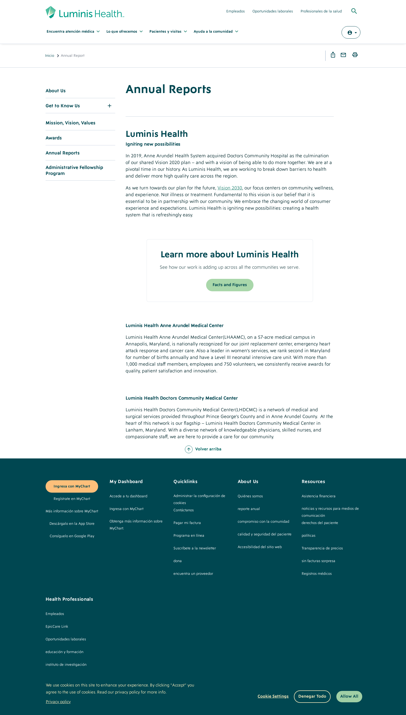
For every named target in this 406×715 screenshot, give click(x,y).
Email (344, 55)
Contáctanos (183, 510)
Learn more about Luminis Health (230, 255)
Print (356, 55)
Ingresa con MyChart (72, 486)
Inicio (49, 56)
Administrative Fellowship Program (74, 170)
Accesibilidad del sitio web (260, 547)
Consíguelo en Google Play (72, 536)
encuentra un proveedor (193, 574)
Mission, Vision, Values (71, 123)
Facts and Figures (230, 284)
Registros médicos (317, 574)
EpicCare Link (57, 627)
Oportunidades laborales (272, 11)
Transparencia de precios (322, 548)
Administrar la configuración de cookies (199, 499)
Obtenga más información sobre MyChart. (136, 524)
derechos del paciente (320, 523)
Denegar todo (312, 696)
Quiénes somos (250, 496)
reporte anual (249, 509)
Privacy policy (58, 701)
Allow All (349, 696)
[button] (80, 105)
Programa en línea (188, 536)
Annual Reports (63, 153)
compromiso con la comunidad (263, 522)
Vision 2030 (230, 188)
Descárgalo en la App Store (72, 524)
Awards (54, 138)
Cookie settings (273, 696)
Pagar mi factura (187, 523)
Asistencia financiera (319, 496)
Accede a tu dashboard (128, 496)
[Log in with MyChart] (351, 32)
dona (177, 561)
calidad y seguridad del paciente (265, 534)
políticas (308, 536)
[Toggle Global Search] (354, 11)
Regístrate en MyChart (72, 499)
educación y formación (64, 652)
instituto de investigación (66, 665)
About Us (56, 91)
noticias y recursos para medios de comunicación (330, 512)
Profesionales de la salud (321, 11)
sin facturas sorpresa (318, 561)
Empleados (235, 11)
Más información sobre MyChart (72, 511)
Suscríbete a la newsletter (194, 548)
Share (334, 54)
